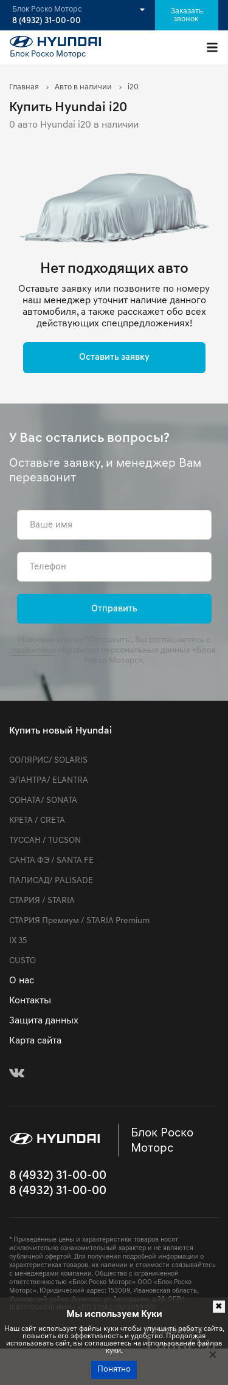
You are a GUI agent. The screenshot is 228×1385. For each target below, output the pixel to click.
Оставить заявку (114, 357)
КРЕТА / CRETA (37, 820)
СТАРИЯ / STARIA (42, 901)
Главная (24, 87)
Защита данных (43, 1021)
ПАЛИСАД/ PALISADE (51, 880)
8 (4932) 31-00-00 (46, 21)
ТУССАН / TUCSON (45, 840)
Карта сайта (35, 1041)
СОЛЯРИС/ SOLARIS (48, 760)
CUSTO (22, 961)
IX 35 (18, 941)
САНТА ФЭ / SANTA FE (51, 860)
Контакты (30, 1001)
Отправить (114, 609)
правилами (34, 650)
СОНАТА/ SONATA (43, 800)
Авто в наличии (83, 87)
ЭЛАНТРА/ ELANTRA (48, 780)
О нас (21, 981)
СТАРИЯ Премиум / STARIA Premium (79, 921)
